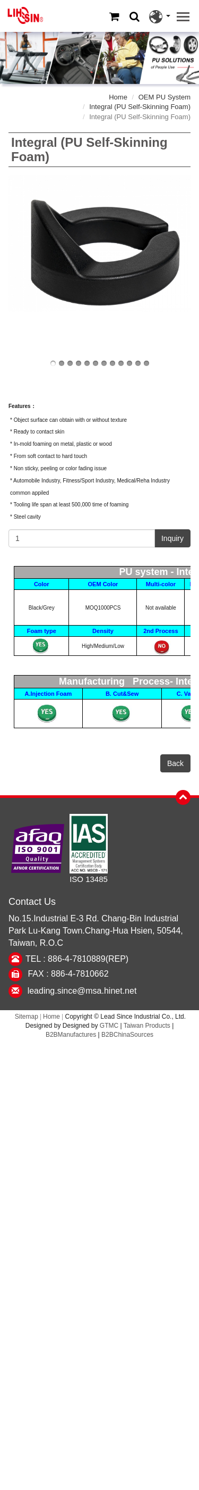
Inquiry (172, 538)
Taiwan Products (147, 1025)
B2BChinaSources (127, 1034)
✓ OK (158, 1483)
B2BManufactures (71, 1034)
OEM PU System (165, 97)
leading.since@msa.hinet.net (82, 990)
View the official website (125, 1192)
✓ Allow (99, 1071)
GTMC (109, 1025)
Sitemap (26, 1016)
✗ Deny (99, 1083)
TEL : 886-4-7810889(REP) (76, 958)
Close (99, 1047)
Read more (53, 1192)
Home (118, 97)
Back (175, 763)
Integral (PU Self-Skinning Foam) (140, 107)
